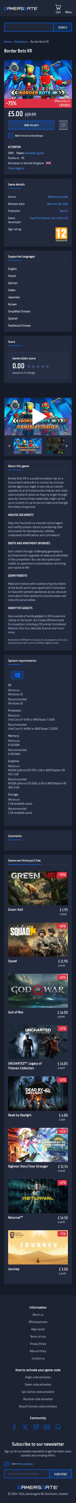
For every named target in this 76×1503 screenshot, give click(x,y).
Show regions (16, 168)
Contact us (38, 1358)
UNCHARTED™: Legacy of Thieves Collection (25, 1065)
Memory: (13, 736)
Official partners (38, 1322)
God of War (16, 1012)
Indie (65, 197)
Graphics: (14, 761)
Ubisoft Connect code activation (38, 1406)
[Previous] (9, 446)
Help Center (38, 1329)
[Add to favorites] (63, 125)
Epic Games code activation (38, 1392)
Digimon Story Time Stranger (28, 1166)
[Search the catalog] (28, 27)
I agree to (22, 1463)
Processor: (15, 710)
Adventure (21, 42)
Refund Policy (38, 1351)
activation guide (34, 153)
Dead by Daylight (19, 1115)
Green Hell (15, 909)
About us (38, 1315)
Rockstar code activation (38, 1399)
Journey (13, 1269)
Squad (12, 961)
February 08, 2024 (57, 204)
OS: (10, 685)
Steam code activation (38, 1385)
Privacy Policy (38, 1344)
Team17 (64, 211)
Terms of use (38, 1337)
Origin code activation (38, 1377)
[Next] (67, 446)
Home (7, 42)
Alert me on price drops (29, 136)
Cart (58, 12)
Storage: (13, 795)
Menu (68, 12)
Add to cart (31, 125)
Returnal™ (15, 1217)
